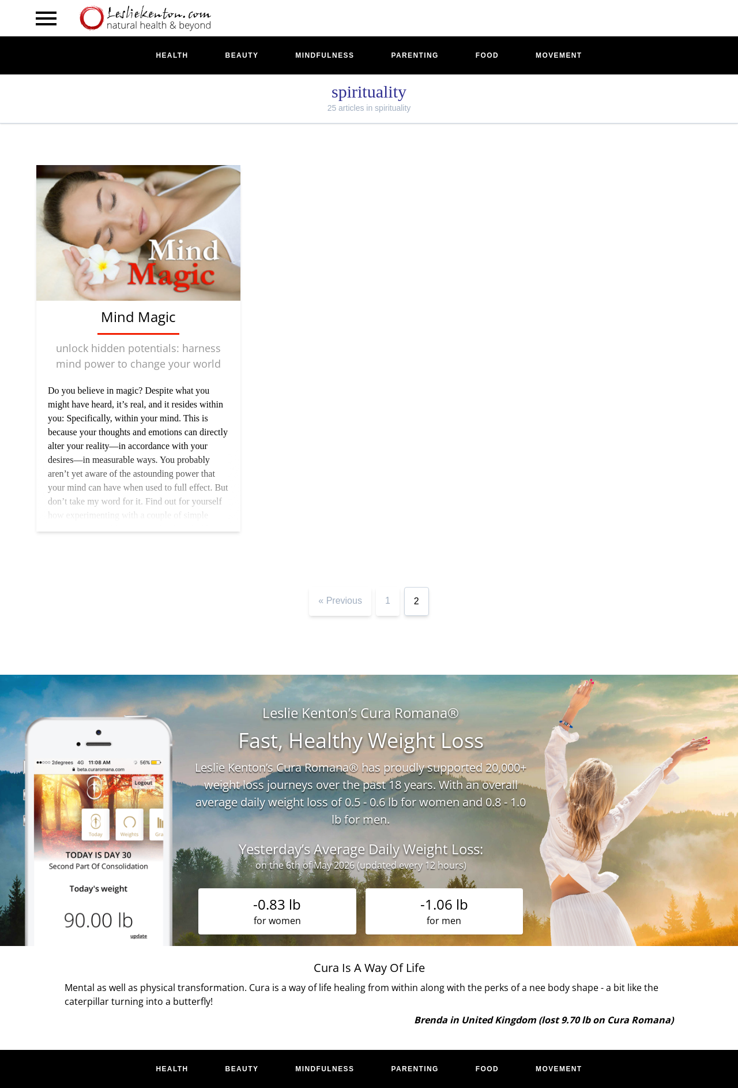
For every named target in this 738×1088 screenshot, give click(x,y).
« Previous (340, 600)
